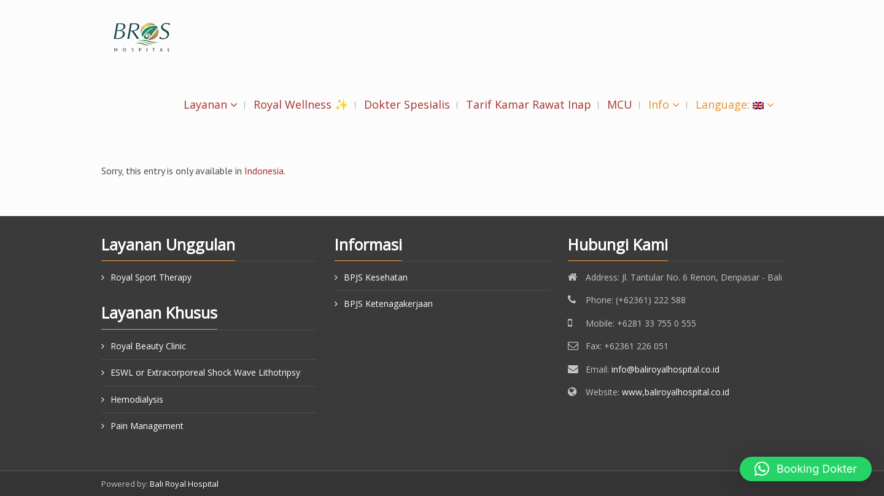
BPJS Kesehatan (376, 277)
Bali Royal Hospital (184, 483)
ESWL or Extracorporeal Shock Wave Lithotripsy (205, 372)
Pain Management (147, 426)
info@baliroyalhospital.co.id (665, 369)
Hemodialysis (136, 399)
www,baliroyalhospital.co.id (675, 392)
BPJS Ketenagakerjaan (388, 303)
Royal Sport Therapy (151, 277)
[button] (806, 469)
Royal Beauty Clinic (148, 346)
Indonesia (264, 171)
